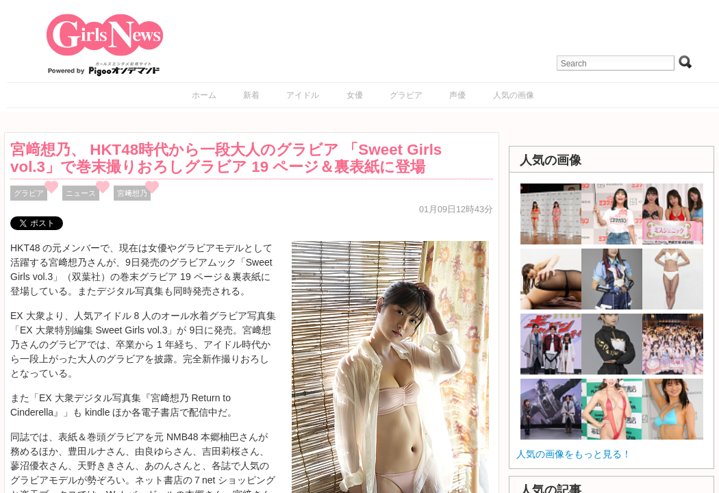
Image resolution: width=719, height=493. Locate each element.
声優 (457, 95)
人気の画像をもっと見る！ (573, 453)
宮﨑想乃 (132, 193)
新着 (251, 95)
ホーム (204, 95)
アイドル (302, 95)
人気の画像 (513, 95)
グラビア (406, 95)
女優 (354, 95)
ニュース (81, 193)
